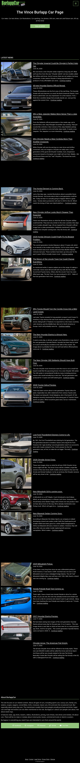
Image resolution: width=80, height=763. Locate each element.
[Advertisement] (40, 43)
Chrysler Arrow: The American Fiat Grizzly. (50, 643)
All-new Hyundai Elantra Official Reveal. (49, 86)
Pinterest (41, 725)
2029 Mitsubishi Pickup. (43, 564)
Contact (31, 759)
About (26, 759)
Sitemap (52, 759)
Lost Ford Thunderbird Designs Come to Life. (51, 435)
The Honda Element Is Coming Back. (48, 189)
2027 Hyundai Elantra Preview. (45, 616)
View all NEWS (40, 26)
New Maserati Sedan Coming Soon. (47, 513)
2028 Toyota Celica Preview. (44, 385)
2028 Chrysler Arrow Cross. (44, 460)
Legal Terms (37, 759)
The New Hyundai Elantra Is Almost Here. (50, 334)
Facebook (17, 725)
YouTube (64, 725)
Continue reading (65, 81)
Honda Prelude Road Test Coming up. (48, 589)
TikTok (52, 725)
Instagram (29, 725)
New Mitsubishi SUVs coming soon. (48, 491)
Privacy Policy (46, 759)
